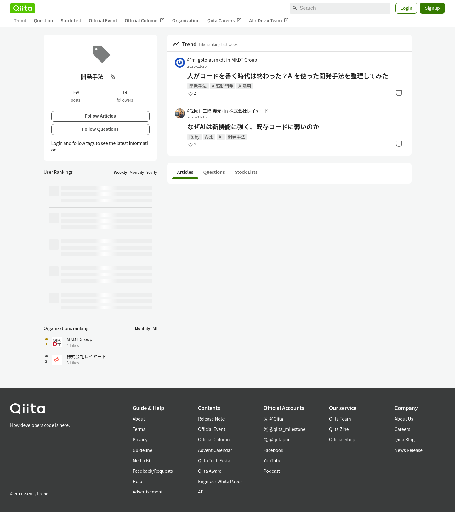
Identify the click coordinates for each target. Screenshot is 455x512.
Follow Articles (100, 115)
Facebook (273, 450)
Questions (214, 172)
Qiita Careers (224, 20)
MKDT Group (244, 60)
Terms (139, 429)
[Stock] (399, 92)
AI (221, 137)
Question (43, 20)
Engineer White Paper (220, 481)
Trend (20, 20)
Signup (432, 8)
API (201, 491)
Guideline (142, 450)
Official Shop (342, 439)
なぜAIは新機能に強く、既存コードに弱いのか (253, 126)
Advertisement (148, 491)
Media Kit (142, 460)
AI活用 (244, 86)
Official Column (145, 20)
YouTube (272, 460)
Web (209, 137)
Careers (402, 429)
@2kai (205, 110)
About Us (404, 419)
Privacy (140, 439)
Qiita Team (340, 419)
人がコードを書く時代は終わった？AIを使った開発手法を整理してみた (287, 75)
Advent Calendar (215, 450)
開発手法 (198, 86)
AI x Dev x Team (269, 20)
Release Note (211, 419)
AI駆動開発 (223, 86)
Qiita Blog (405, 439)
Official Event (103, 20)
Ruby (194, 137)
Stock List (71, 20)
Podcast (272, 471)
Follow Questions (100, 129)
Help (137, 481)
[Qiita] (22, 8)
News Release (409, 450)
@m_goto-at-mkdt (206, 60)
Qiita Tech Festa (214, 460)
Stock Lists (246, 172)
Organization (186, 20)
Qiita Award (210, 471)
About (139, 419)
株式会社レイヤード (249, 110)
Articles (185, 172)
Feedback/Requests (153, 471)
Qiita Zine (339, 429)
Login (406, 8)
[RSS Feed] (113, 77)
